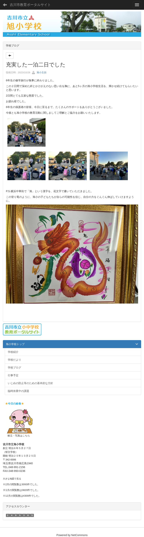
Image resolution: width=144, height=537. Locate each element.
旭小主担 (39, 72)
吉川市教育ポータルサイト (30, 5)
